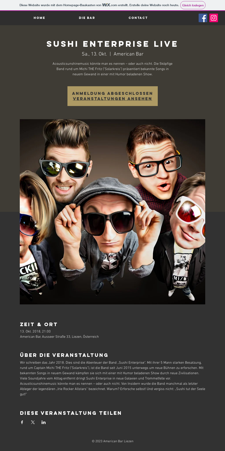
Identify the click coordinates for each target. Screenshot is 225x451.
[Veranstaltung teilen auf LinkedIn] (44, 422)
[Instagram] (213, 18)
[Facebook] (203, 18)
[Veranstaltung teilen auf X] (33, 422)
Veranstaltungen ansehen (112, 98)
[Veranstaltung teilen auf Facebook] (22, 422)
